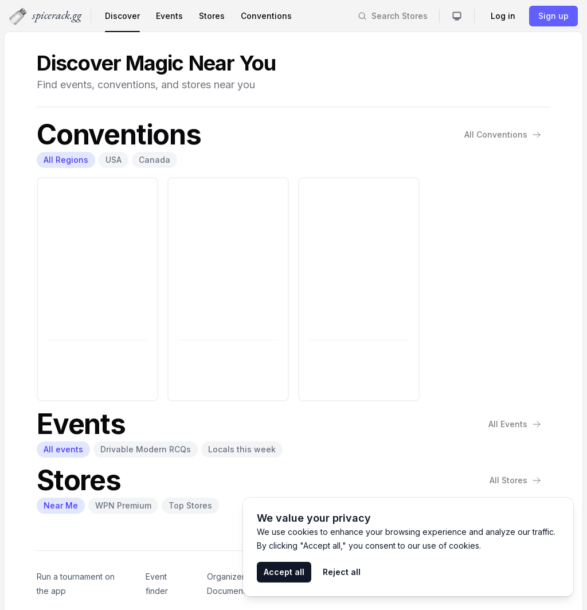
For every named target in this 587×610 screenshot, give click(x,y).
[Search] (392, 16)
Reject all (342, 572)
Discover (122, 16)
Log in (503, 16)
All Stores (515, 480)
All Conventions (502, 134)
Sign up (553, 16)
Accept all (284, 572)
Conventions (266, 16)
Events (169, 16)
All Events (514, 424)
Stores (212, 16)
